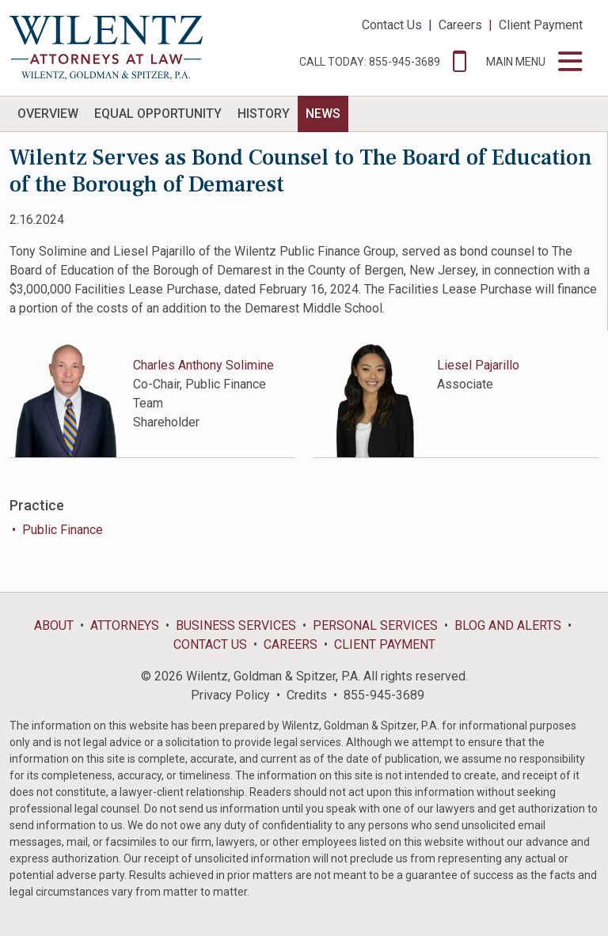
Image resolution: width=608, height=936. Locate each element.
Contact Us (392, 24)
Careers (460, 24)
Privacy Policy (230, 695)
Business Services (236, 625)
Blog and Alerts (507, 625)
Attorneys (124, 625)
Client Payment (541, 24)
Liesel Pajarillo (478, 365)
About (54, 625)
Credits (307, 695)
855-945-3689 (384, 695)
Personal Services (375, 625)
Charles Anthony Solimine (203, 365)
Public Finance (62, 529)
